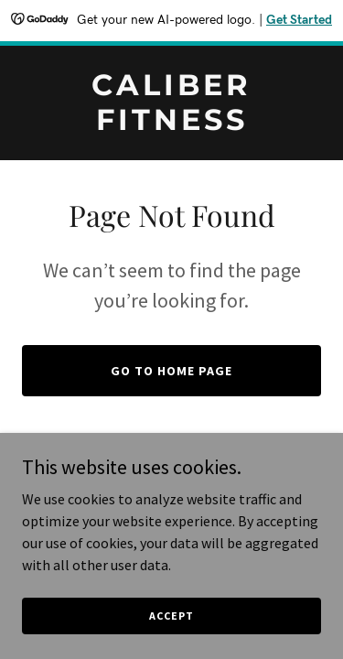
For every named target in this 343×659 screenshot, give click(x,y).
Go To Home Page (171, 370)
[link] (171, 124)
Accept (171, 615)
